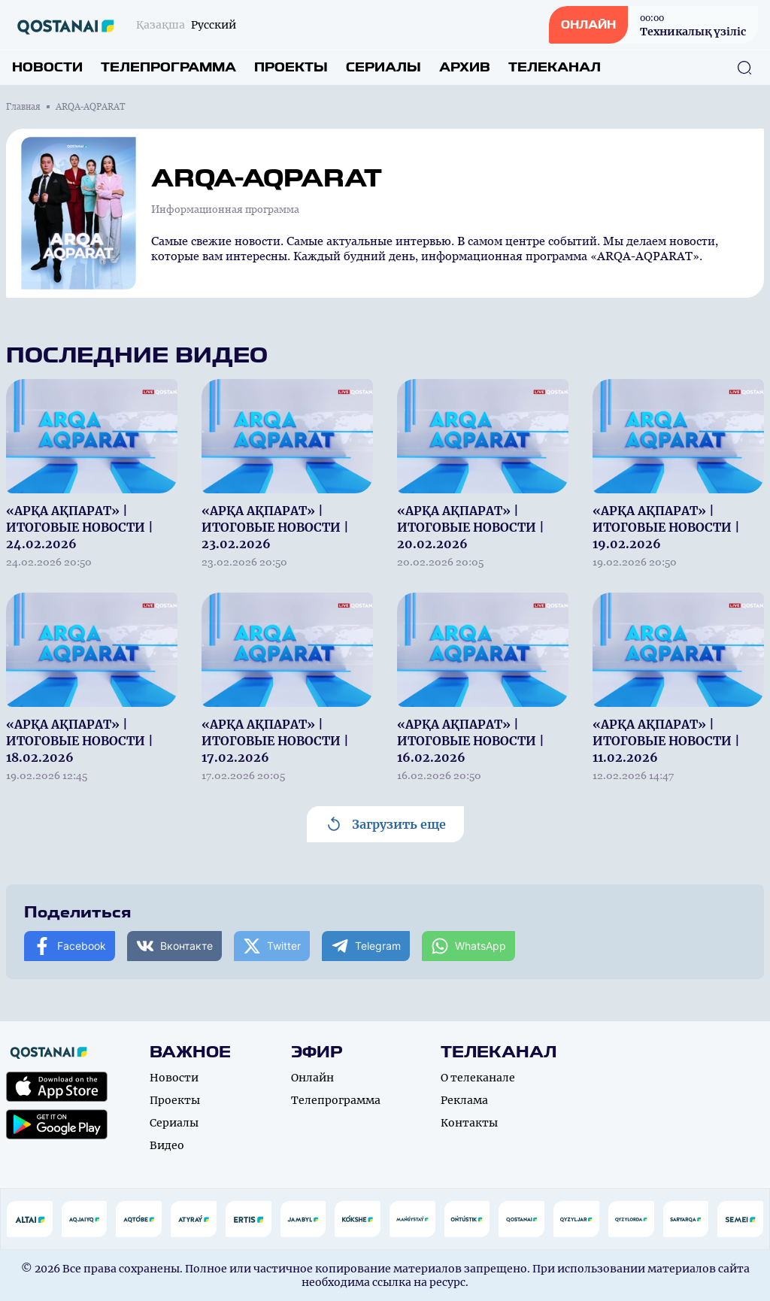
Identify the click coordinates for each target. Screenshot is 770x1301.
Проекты (291, 67)
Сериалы (383, 67)
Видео (167, 1145)
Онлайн (312, 1077)
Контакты (469, 1123)
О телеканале (478, 1077)
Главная (23, 107)
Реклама (464, 1100)
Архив (464, 67)
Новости (47, 67)
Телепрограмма (168, 67)
